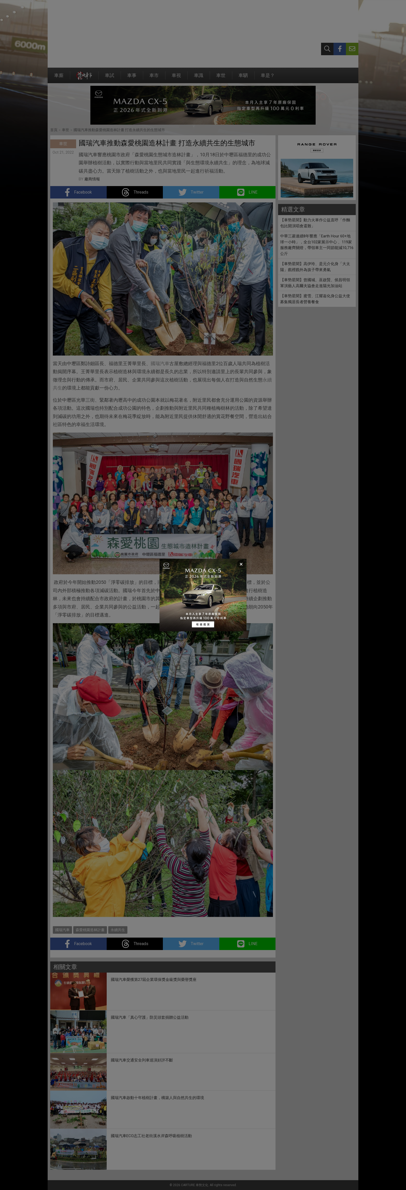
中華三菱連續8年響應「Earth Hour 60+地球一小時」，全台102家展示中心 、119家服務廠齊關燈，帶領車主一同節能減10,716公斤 (316, 245)
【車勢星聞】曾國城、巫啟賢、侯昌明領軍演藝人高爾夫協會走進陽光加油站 (315, 283)
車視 (176, 78)
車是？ (267, 78)
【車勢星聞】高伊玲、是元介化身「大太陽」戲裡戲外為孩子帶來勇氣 (315, 266)
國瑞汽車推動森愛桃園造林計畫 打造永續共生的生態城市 (119, 130)
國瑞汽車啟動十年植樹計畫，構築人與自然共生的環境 (157, 1097)
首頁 (53, 130)
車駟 (243, 78)
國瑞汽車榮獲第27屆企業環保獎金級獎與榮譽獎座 (154, 979)
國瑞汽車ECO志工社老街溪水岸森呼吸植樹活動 (151, 1136)
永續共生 (183, 607)
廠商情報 (92, 179)
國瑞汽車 (160, 363)
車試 (109, 78)
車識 (198, 78)
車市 (154, 78)
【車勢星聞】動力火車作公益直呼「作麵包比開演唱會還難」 (315, 223)
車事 (132, 78)
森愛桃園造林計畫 (90, 930)
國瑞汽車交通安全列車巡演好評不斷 (142, 1060)
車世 (221, 78)
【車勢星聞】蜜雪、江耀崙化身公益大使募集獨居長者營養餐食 (315, 299)
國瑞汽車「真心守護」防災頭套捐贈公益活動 (150, 1017)
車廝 (59, 78)
